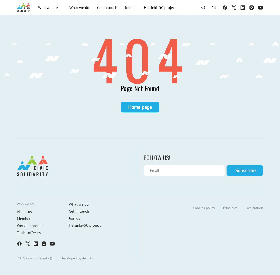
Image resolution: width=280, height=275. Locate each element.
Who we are (48, 7)
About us (24, 211)
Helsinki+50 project (160, 7)
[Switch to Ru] (213, 7)
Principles (230, 208)
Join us (130, 7)
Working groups (30, 225)
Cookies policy (204, 208)
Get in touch (107, 7)
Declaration (254, 208)
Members (24, 218)
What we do (79, 7)
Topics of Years (29, 232)
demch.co (89, 258)
